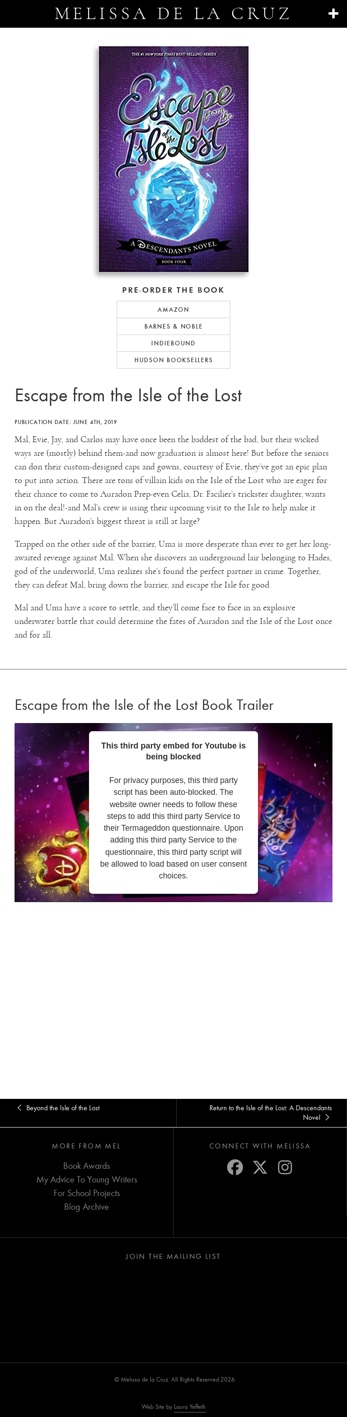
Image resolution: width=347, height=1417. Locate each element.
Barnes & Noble (173, 326)
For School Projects (87, 1192)
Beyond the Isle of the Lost (57, 1108)
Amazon (173, 309)
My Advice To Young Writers (86, 1179)
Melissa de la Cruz (173, 13)
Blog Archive (86, 1206)
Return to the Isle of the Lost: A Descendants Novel (261, 1113)
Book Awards (86, 1165)
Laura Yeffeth (190, 1406)
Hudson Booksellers (173, 360)
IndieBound (173, 343)
